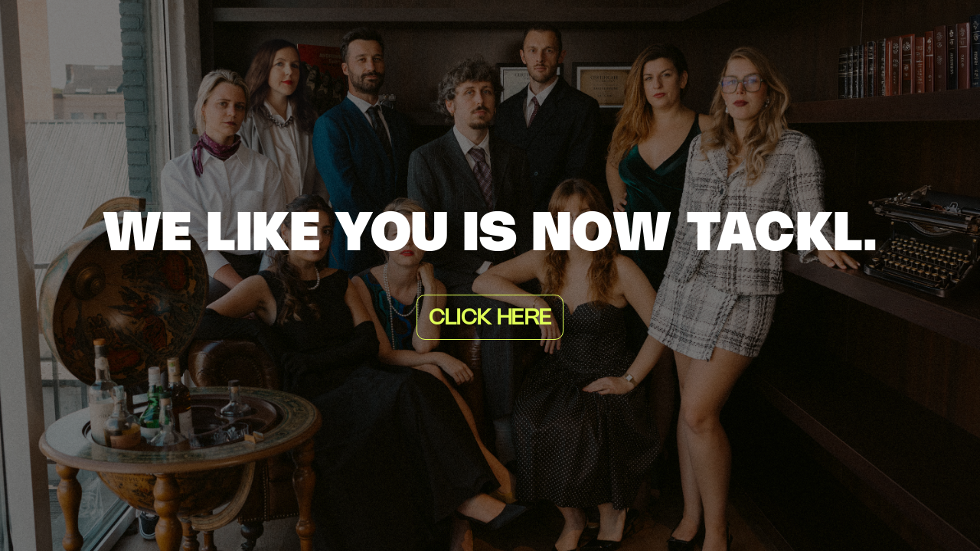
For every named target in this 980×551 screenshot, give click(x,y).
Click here (490, 318)
